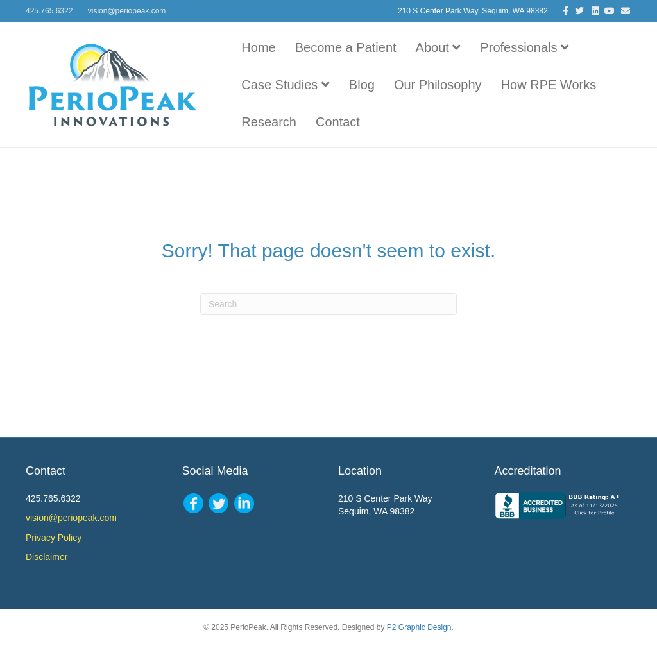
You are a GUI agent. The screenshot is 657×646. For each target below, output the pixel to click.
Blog (362, 85)
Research (268, 122)
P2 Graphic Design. (420, 627)
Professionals (524, 47)
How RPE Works (549, 85)
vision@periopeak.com (127, 10)
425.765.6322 (49, 10)
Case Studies (285, 85)
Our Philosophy (438, 85)
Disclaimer (46, 557)
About (438, 47)
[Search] (328, 304)
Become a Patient (346, 47)
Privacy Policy (53, 537)
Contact (338, 122)
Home (258, 47)
